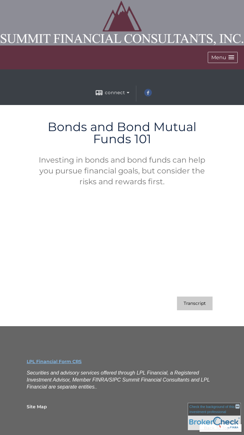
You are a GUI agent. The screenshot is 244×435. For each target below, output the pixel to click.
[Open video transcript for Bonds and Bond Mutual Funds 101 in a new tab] (195, 303)
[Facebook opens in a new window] (148, 95)
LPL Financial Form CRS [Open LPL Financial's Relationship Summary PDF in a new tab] (54, 361)
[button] (223, 57)
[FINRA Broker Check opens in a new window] (214, 416)
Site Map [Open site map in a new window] (37, 407)
